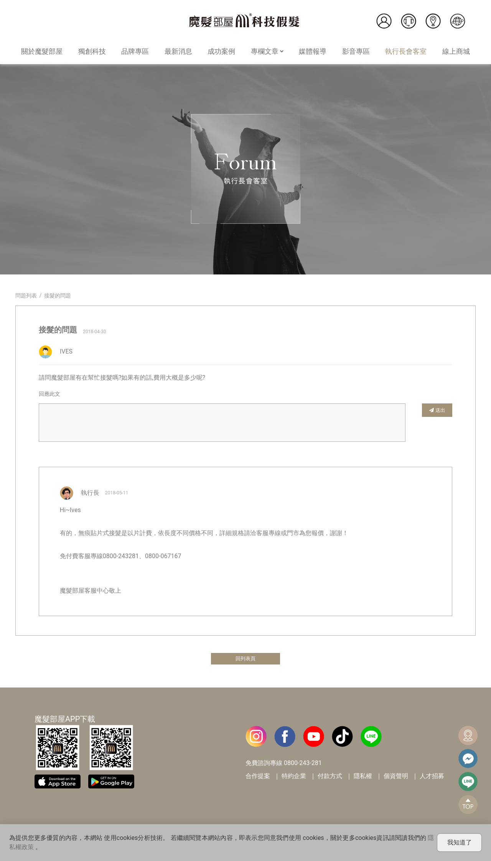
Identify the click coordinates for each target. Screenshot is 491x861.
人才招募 (432, 777)
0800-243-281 (303, 764)
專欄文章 (267, 51)
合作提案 (258, 777)
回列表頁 (245, 659)
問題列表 (26, 296)
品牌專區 (135, 51)
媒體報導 (312, 51)
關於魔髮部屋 (42, 51)
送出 (437, 409)
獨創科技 (92, 51)
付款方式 (330, 777)
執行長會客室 (406, 51)
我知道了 (459, 842)
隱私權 (363, 777)
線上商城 (456, 51)
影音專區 (356, 51)
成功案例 (221, 51)
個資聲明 (396, 777)
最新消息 (178, 51)
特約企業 (294, 777)
